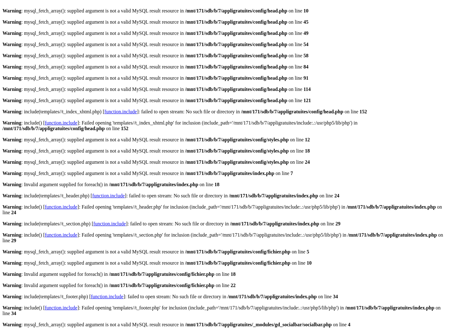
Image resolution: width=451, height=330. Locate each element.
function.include (121, 111)
